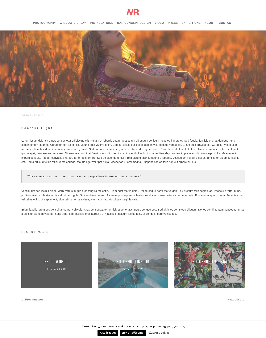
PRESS (173, 22)
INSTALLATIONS (101, 22)
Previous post (33, 299)
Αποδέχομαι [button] (108, 332)
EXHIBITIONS (191, 22)
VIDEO (159, 22)
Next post (236, 299)
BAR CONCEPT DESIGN (134, 22)
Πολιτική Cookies (158, 332)
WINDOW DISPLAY (73, 22)
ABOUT (210, 22)
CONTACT (226, 22)
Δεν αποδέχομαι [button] (132, 332)
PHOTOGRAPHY (44, 22)
